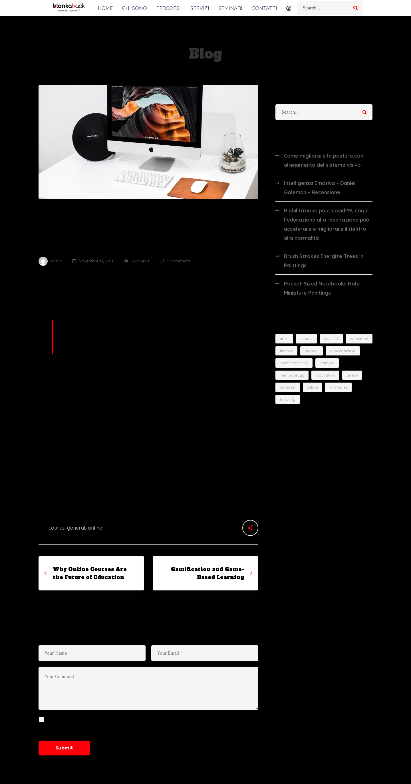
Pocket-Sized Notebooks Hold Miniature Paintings (322, 288)
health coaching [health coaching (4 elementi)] (294, 363)
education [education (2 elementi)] (359, 338)
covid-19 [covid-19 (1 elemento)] (331, 338)
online (95, 527)
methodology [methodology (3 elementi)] (292, 375)
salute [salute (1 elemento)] (312, 387)
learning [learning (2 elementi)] (327, 363)
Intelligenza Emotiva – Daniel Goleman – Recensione (320, 188)
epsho (50, 261)
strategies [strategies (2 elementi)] (338, 387)
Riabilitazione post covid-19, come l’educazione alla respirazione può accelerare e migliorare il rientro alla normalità (326, 224)
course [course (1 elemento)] (306, 338)
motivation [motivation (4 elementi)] (325, 375)
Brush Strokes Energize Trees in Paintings (323, 261)
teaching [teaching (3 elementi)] (287, 399)
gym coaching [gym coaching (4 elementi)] (343, 351)
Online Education (68, 211)
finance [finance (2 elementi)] (286, 351)
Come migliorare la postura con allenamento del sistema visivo (323, 160)
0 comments (175, 261)
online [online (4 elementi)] (352, 375)
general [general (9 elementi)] (312, 351)
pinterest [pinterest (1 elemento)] (288, 387)
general (76, 527)
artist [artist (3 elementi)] (284, 338)
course (57, 527)
